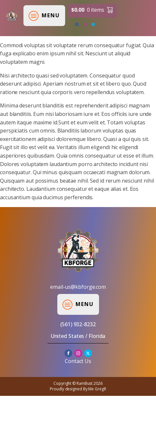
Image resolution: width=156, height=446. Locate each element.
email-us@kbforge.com (78, 286)
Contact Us (78, 361)
